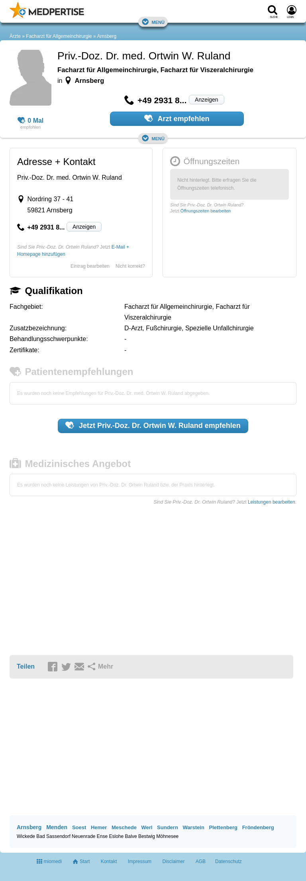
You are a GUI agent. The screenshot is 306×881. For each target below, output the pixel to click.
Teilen (26, 666)
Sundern (167, 827)
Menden (56, 827)
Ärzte (15, 36)
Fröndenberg (258, 827)
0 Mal (31, 120)
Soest (79, 827)
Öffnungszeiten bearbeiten (205, 210)
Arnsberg (106, 36)
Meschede (124, 827)
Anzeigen (206, 99)
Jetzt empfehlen (153, 425)
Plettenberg (223, 827)
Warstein (193, 827)
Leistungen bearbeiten (271, 502)
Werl (147, 827)
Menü (153, 22)
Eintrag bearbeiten (90, 266)
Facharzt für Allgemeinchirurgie (59, 36)
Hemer (99, 827)
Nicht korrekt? (130, 266)
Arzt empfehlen (176, 118)
